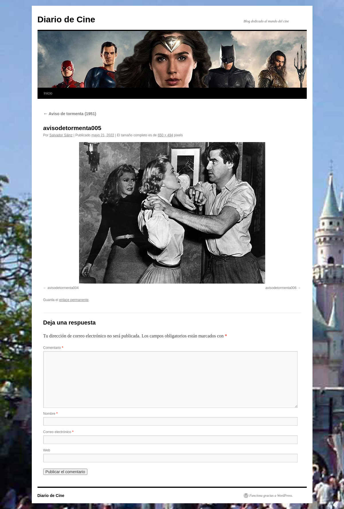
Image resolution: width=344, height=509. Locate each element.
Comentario (53, 348)
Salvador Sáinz (61, 135)
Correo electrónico (58, 432)
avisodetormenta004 (63, 288)
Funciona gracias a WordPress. (271, 496)
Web (46, 450)
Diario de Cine (66, 19)
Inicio (48, 93)
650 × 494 (165, 135)
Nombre (50, 414)
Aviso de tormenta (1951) (69, 113)
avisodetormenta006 (280, 288)
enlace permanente (74, 300)
